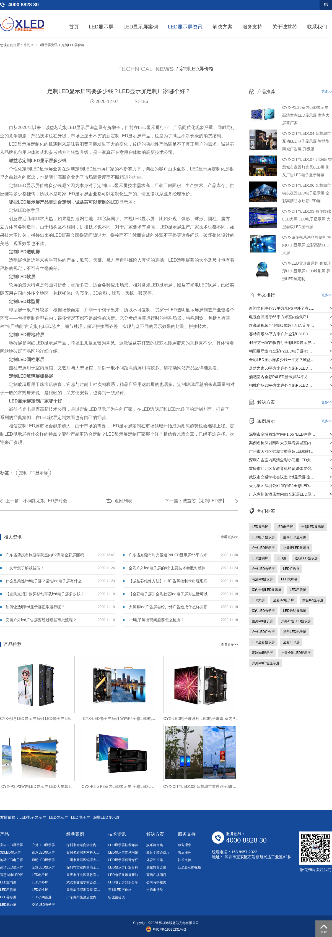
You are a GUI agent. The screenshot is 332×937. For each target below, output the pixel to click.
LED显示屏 (101, 27)
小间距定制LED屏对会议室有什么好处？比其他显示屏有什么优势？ (48, 500)
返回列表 (123, 500)
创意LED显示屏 (43, 852)
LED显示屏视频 (189, 867)
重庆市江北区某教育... (82, 875)
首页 (74, 27)
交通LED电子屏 (43, 905)
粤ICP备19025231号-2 (166, 929)
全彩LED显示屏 (312, 527)
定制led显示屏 (262, 653)
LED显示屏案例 (140, 27)
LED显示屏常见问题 (123, 852)
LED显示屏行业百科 (123, 867)
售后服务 (184, 852)
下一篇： (174, 501)
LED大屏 (258, 600)
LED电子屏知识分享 (123, 882)
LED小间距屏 (41, 897)
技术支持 (184, 860)
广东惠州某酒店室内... (82, 897)
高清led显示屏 (262, 579)
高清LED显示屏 (11, 867)
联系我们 (317, 27)
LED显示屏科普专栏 (123, 860)
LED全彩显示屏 (263, 642)
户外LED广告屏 (263, 632)
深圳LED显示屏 (106, 817)
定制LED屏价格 (72, 45)
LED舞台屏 (8, 905)
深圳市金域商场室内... (82, 845)
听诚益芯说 (116, 897)
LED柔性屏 (40, 890)
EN (325, 5)
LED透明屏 (260, 558)
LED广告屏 (291, 569)
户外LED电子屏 (263, 569)
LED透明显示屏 (294, 611)
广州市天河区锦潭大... (82, 860)
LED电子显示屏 (263, 537)
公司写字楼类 (156, 882)
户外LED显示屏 (263, 548)
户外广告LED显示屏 (296, 621)
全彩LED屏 (291, 642)
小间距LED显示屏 (296, 548)
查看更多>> (229, 537)
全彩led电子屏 (283, 600)
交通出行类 (154, 890)
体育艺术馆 (154, 860)
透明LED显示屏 (306, 558)
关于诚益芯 (284, 27)
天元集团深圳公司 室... (83, 890)
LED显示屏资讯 (185, 27)
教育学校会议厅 (158, 852)
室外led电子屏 (262, 621)
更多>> (326, 92)
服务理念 (184, 845)
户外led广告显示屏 (265, 663)
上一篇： (14, 501)
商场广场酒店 (156, 875)
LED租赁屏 (298, 590)
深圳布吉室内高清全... (82, 867)
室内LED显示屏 (294, 537)
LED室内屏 (8, 882)
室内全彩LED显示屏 (266, 590)
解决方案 (222, 27)
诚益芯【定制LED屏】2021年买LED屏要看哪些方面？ (207, 500)
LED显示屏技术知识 (123, 845)
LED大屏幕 (289, 579)
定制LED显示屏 (33, 472)
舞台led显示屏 (312, 600)
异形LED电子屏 (294, 632)
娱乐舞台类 (154, 845)
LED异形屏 (8, 897)
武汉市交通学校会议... (82, 882)
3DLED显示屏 (10, 852)
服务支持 (252, 27)
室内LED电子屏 (263, 611)
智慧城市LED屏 (11, 875)
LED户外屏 (40, 882)
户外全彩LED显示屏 (296, 653)
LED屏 (281, 558)
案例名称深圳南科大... (82, 852)
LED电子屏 (284, 527)
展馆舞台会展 (156, 867)
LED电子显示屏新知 (123, 875)
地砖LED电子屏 (11, 860)
